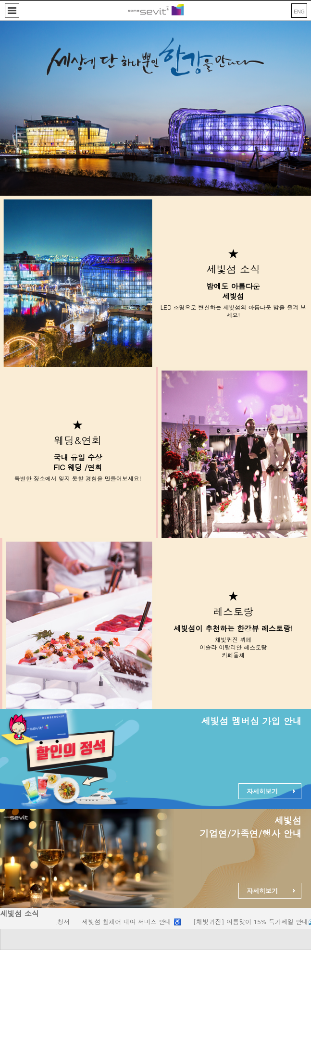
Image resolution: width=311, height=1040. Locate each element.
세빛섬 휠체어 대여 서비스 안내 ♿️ (134, 921)
